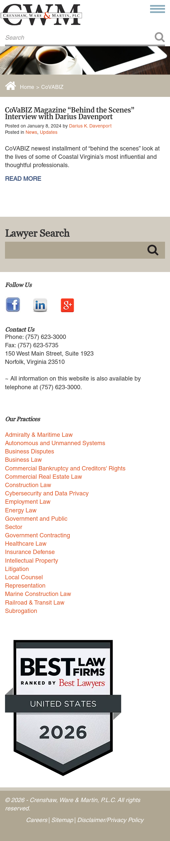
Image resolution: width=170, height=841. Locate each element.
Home (27, 87)
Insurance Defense (30, 551)
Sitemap (62, 819)
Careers (36, 819)
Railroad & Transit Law (34, 602)
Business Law (23, 459)
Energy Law (21, 510)
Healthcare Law (25, 543)
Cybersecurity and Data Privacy (47, 493)
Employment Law (27, 501)
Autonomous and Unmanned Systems (55, 442)
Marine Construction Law (38, 593)
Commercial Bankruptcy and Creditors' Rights (65, 468)
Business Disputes (29, 451)
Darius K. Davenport (90, 126)
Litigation (17, 568)
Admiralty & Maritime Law (39, 434)
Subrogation (21, 610)
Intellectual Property (31, 560)
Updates (48, 132)
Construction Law (28, 484)
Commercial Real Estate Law (43, 476)
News (31, 132)
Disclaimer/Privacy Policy (110, 819)
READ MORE (23, 179)
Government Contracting (37, 535)
